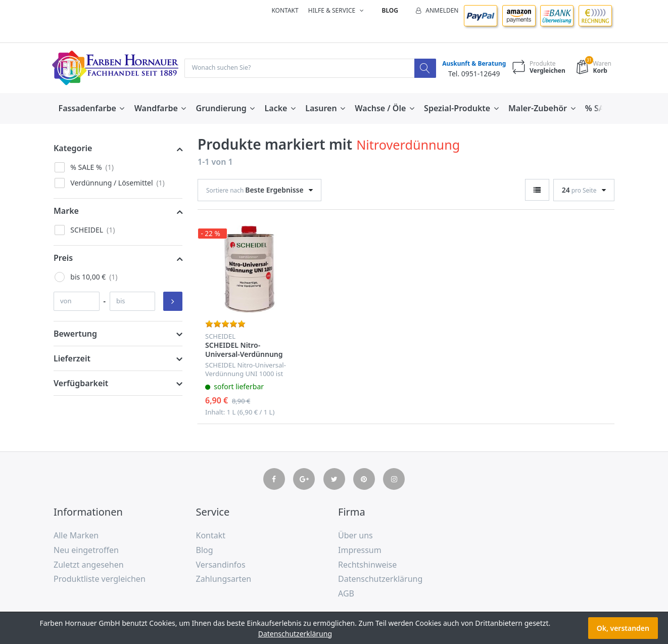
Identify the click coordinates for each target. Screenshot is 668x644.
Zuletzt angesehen (89, 565)
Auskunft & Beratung (471, 64)
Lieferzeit (72, 359)
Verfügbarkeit (81, 384)
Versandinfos (221, 565)
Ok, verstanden (623, 628)
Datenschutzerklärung (380, 579)
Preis (63, 258)
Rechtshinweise (367, 565)
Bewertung (75, 334)
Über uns (355, 536)
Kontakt (284, 10)
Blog (390, 10)
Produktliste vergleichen (100, 579)
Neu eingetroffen (86, 551)
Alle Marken (76, 536)
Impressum (359, 551)
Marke (66, 211)
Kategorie (73, 149)
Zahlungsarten (224, 579)
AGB (346, 594)
